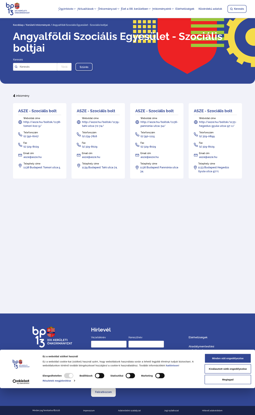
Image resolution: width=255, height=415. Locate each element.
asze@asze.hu (32, 157)
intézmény (21, 95)
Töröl (64, 66)
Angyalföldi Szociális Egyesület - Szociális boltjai (117, 42)
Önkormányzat (106, 9)
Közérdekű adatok (209, 9)
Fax (25, 143)
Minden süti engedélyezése (227, 385)
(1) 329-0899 (207, 136)
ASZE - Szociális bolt (37, 110)
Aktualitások (85, 9)
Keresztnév (135, 337)
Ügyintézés (65, 9)
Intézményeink (161, 9)
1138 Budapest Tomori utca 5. (42, 167)
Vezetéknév (98, 337)
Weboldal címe (31, 118)
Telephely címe (31, 163)
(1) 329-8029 (31, 146)
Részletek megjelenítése (57, 407)
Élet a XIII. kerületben (134, 9)
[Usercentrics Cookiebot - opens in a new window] (21, 408)
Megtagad (228, 406)
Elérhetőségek (184, 9)
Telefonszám (30, 132)
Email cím (28, 153)
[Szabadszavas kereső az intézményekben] (35, 67)
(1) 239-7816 (89, 136)
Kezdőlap (18, 25)
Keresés (236, 9)
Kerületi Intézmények (38, 25)
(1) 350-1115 (148, 136)
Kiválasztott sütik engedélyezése (228, 395)
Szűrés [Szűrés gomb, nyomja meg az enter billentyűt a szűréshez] (84, 67)
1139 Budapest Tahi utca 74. (100, 167)
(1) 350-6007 (31, 136)
